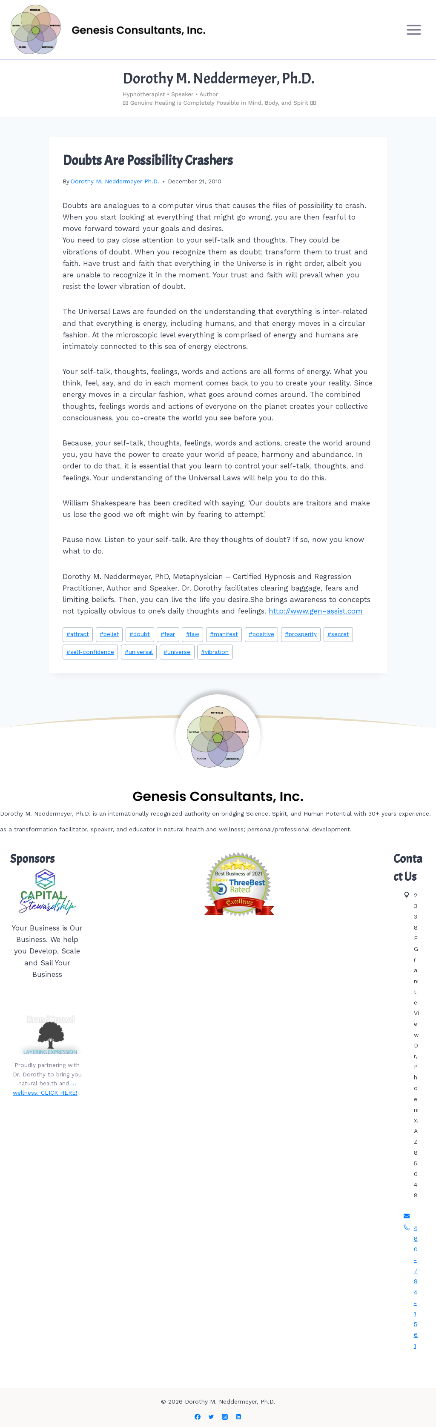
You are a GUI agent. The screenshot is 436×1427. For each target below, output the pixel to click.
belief (109, 634)
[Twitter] (211, 1417)
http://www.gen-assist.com (316, 611)
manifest (224, 634)
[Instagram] (225, 1417)
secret (338, 634)
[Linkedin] (238, 1417)
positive (261, 634)
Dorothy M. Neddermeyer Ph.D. (115, 181)
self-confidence (90, 651)
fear (168, 634)
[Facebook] (198, 1417)
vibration (215, 651)
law (192, 634)
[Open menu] (414, 29)
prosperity (301, 634)
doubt (139, 634)
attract (77, 634)
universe (177, 651)
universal (139, 651)
